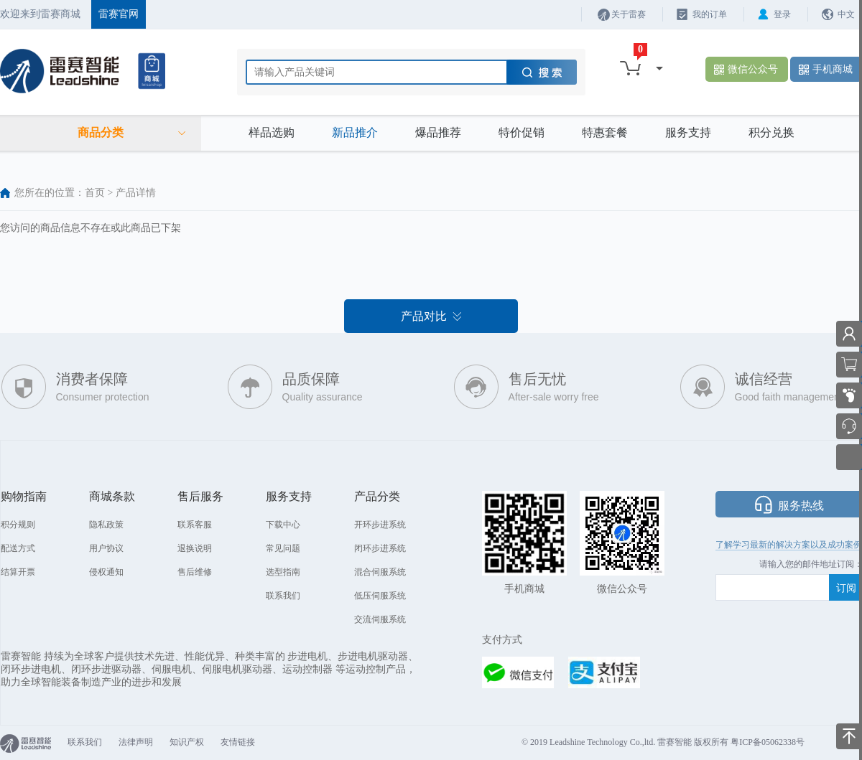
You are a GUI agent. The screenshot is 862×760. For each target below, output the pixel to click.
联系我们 (283, 596)
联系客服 (194, 525)
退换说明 (194, 548)
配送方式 (18, 548)
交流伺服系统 (380, 619)
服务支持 (688, 132)
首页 (95, 192)
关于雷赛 (628, 14)
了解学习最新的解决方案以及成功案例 (788, 545)
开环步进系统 (380, 525)
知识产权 (187, 742)
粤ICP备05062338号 (768, 742)
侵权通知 (106, 572)
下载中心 (283, 525)
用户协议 (106, 548)
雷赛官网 (118, 14)
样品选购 (272, 132)
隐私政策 (106, 525)
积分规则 (18, 525)
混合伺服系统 (380, 572)
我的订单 (709, 14)
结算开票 (18, 572)
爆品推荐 (438, 132)
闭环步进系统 (380, 548)
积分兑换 (771, 132)
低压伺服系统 (380, 596)
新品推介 (355, 132)
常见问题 (283, 548)
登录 (782, 14)
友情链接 (238, 742)
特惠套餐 (605, 132)
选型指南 (283, 572)
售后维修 (194, 572)
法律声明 (136, 742)
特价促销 (521, 132)
